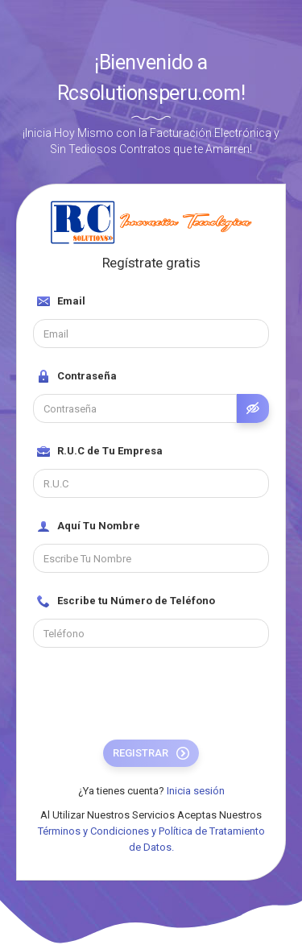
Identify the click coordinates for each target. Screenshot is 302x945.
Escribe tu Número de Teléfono (126, 601)
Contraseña (77, 376)
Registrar (151, 753)
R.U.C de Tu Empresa (100, 451)
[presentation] (155, 695)
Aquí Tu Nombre (88, 526)
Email (61, 301)
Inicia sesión (196, 791)
